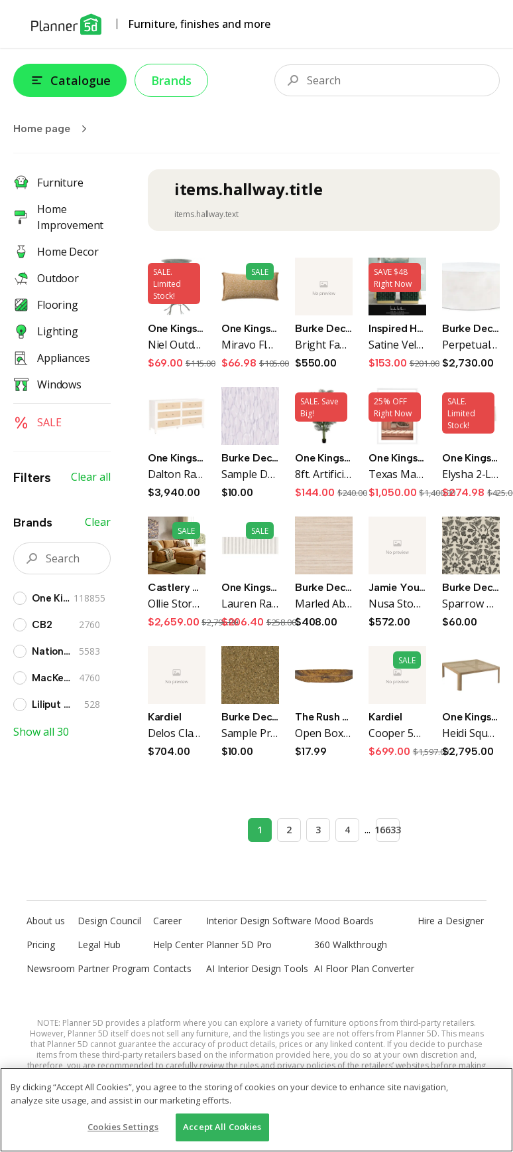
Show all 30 (41, 731)
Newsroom (51, 968)
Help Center (178, 944)
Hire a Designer (451, 920)
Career (167, 920)
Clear (98, 522)
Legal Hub (99, 944)
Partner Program (114, 968)
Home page (54, 129)
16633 (388, 829)
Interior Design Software (259, 920)
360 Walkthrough (350, 944)
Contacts (172, 968)
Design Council (109, 920)
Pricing (41, 944)
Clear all (91, 476)
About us (46, 920)
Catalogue (70, 80)
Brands (171, 80)
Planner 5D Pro (239, 944)
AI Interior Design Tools (257, 968)
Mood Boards (344, 920)
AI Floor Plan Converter (364, 968)
